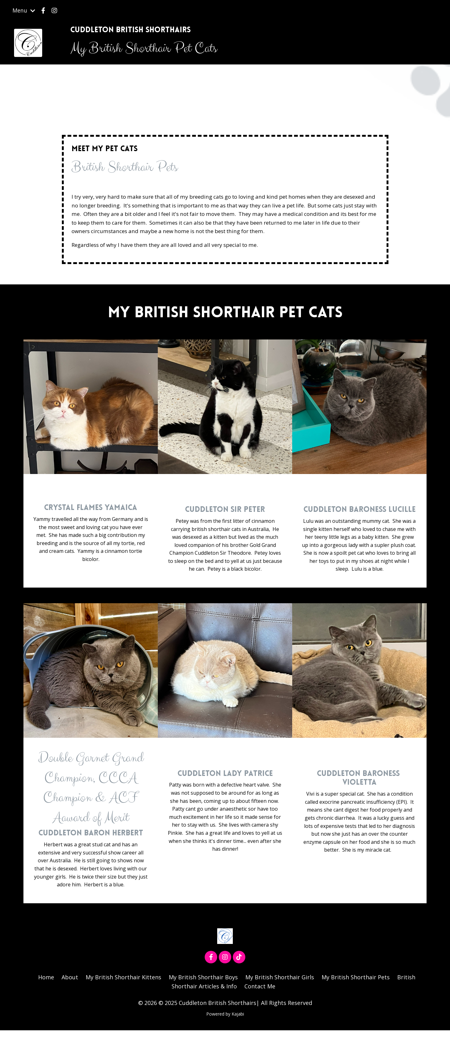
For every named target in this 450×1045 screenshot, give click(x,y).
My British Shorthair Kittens (123, 992)
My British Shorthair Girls (280, 992)
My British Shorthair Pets (356, 992)
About (69, 992)
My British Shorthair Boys (203, 992)
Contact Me (260, 1001)
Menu (24, 10)
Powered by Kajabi (225, 1029)
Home (45, 992)
